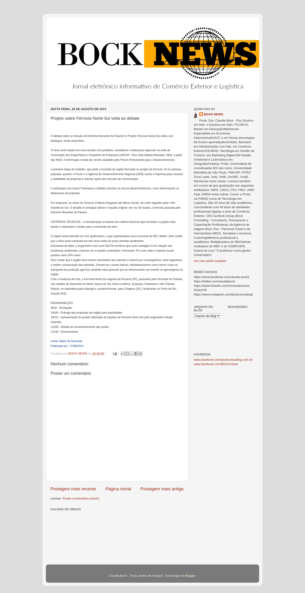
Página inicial (118, 488)
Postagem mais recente (73, 488)
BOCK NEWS (213, 114)
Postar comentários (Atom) (81, 498)
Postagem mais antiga (162, 488)
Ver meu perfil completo (210, 261)
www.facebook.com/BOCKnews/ (216, 364)
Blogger (190, 575)
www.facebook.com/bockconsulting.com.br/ (223, 359)
